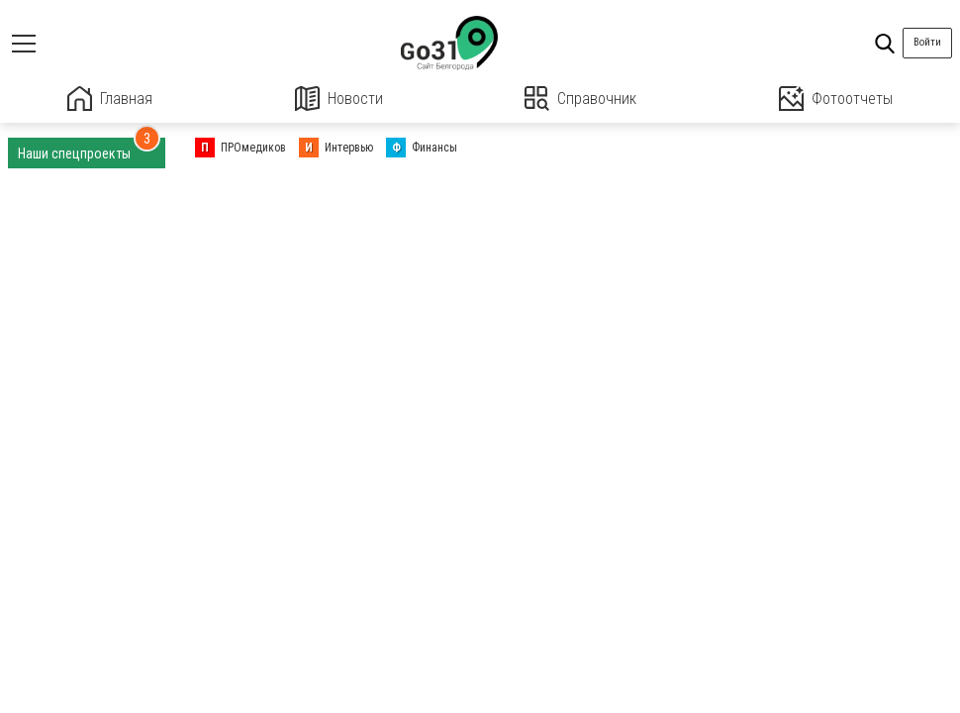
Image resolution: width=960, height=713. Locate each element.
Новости (339, 98)
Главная (109, 98)
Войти (927, 42)
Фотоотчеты (836, 98)
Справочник (580, 98)
